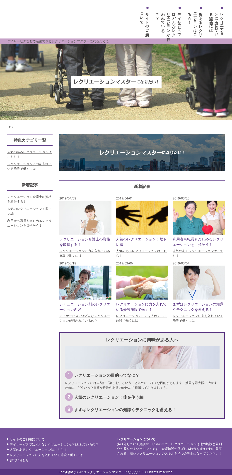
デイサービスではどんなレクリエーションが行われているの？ (168, 22)
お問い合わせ (19, 460)
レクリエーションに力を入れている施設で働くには (217, 22)
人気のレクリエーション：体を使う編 (108, 397)
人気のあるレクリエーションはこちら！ (195, 22)
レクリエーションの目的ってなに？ (106, 375)
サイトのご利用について (27, 439)
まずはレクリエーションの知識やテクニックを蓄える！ (125, 409)
